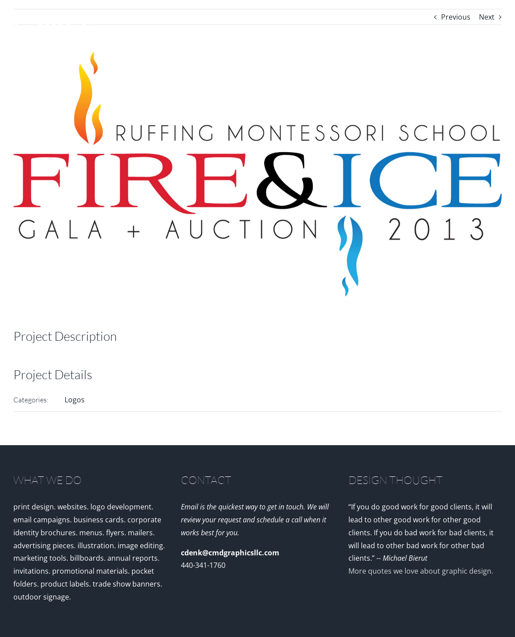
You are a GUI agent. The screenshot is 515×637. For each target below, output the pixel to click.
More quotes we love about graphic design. (420, 571)
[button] (487, 89)
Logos (75, 400)
